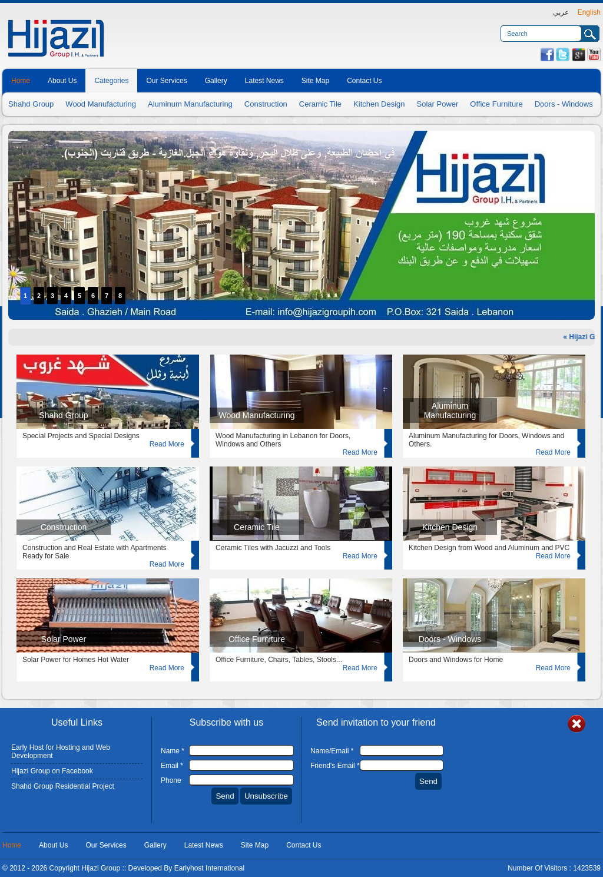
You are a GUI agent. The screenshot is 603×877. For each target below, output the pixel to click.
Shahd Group (31, 104)
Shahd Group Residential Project (62, 786)
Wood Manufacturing (100, 104)
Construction (265, 104)
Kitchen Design (379, 104)
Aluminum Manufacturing (190, 104)
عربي (561, 12)
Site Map (315, 81)
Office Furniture (496, 104)
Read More (167, 444)
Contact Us (364, 81)
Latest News (264, 81)
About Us (62, 81)
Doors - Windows (564, 104)
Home (20, 81)
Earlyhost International (209, 868)
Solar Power (438, 104)
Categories (111, 81)
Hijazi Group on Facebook (52, 771)
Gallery (216, 81)
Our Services (166, 81)
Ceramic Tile (320, 104)
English (589, 12)
